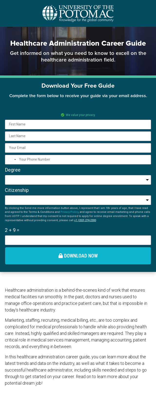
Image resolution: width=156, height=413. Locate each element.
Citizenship (17, 190)
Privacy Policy (69, 212)
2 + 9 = (12, 230)
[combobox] (11, 159)
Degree (12, 170)
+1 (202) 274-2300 (85, 220)
